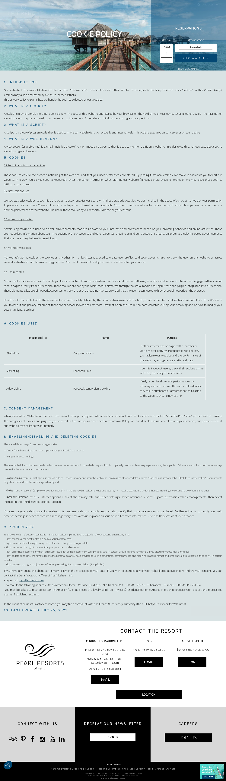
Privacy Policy (116, 773)
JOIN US (188, 738)
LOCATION (148, 694)
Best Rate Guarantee (188, 69)
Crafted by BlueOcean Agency (113, 778)
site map (87, 773)
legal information (100, 773)
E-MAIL (105, 679)
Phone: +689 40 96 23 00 (148, 649)
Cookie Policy (129, 773)
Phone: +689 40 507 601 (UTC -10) (105, 652)
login (140, 773)
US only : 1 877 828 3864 (105, 668)
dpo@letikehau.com (32, 587)
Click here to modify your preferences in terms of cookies (113, 775)
